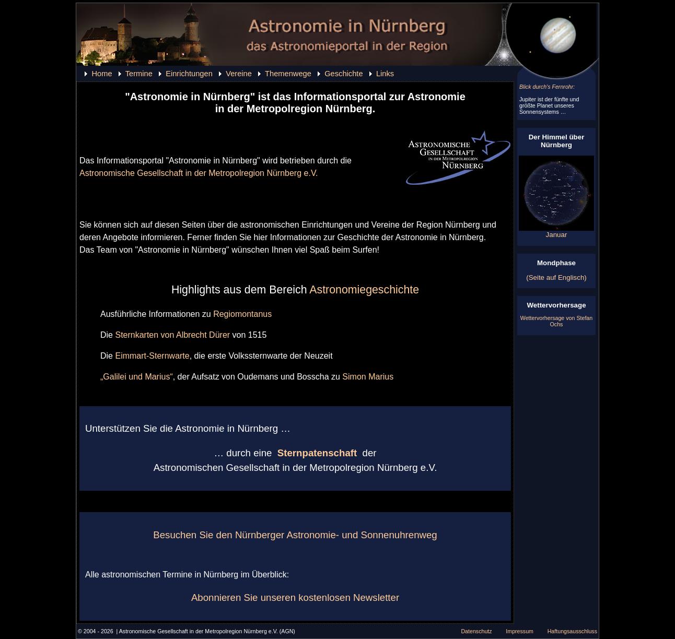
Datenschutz (476, 631)
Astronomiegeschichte (364, 289)
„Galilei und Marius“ (136, 376)
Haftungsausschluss (572, 631)
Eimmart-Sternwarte (152, 355)
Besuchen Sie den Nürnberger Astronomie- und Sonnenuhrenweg (295, 534)
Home (101, 73)
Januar (556, 231)
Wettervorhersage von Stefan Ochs (556, 321)
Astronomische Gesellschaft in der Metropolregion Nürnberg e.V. (198, 173)
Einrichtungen (189, 73)
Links (385, 73)
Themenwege (288, 73)
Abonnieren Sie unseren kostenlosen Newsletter (295, 597)
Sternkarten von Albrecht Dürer (172, 334)
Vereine (239, 73)
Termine (139, 73)
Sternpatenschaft (317, 452)
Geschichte (343, 73)
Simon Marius (367, 376)
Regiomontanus (242, 314)
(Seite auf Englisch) (556, 277)
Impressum (519, 631)
